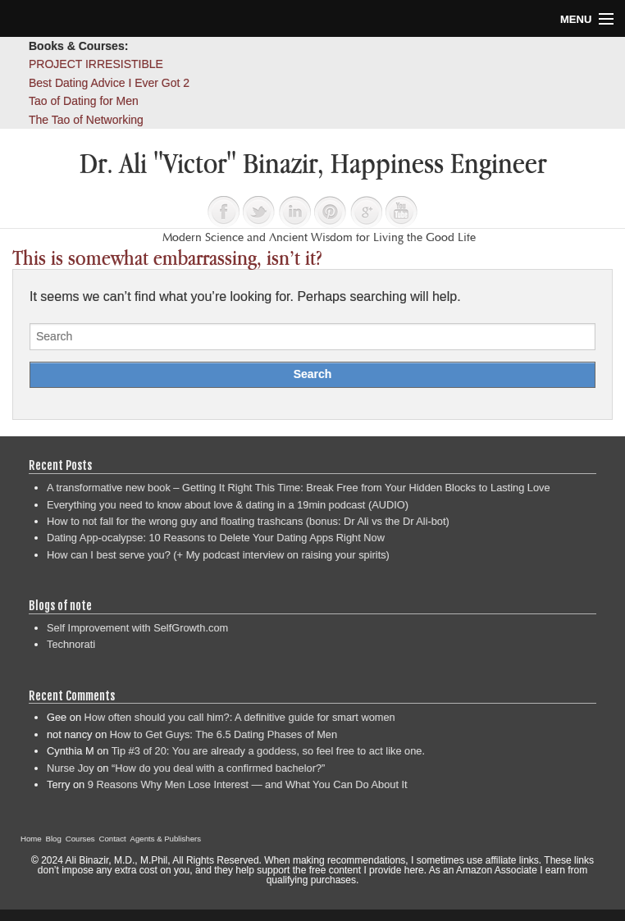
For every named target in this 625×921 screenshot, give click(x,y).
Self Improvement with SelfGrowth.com (137, 628)
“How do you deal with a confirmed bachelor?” (218, 768)
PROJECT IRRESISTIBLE (96, 64)
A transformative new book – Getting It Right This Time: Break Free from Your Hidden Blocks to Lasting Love (298, 487)
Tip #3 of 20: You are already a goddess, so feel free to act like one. (268, 751)
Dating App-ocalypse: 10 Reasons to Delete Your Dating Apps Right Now (216, 537)
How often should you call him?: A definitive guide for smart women (239, 717)
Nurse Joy (70, 768)
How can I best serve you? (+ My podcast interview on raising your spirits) (218, 555)
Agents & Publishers (165, 838)
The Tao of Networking (86, 119)
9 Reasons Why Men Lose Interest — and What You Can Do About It (248, 784)
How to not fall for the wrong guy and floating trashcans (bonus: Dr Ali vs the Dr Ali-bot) (248, 521)
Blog (54, 838)
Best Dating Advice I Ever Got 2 (109, 82)
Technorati (71, 644)
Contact (112, 838)
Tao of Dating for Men (84, 100)
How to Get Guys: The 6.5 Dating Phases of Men (223, 734)
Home (31, 838)
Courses (80, 838)
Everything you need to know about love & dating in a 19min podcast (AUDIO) (227, 505)
